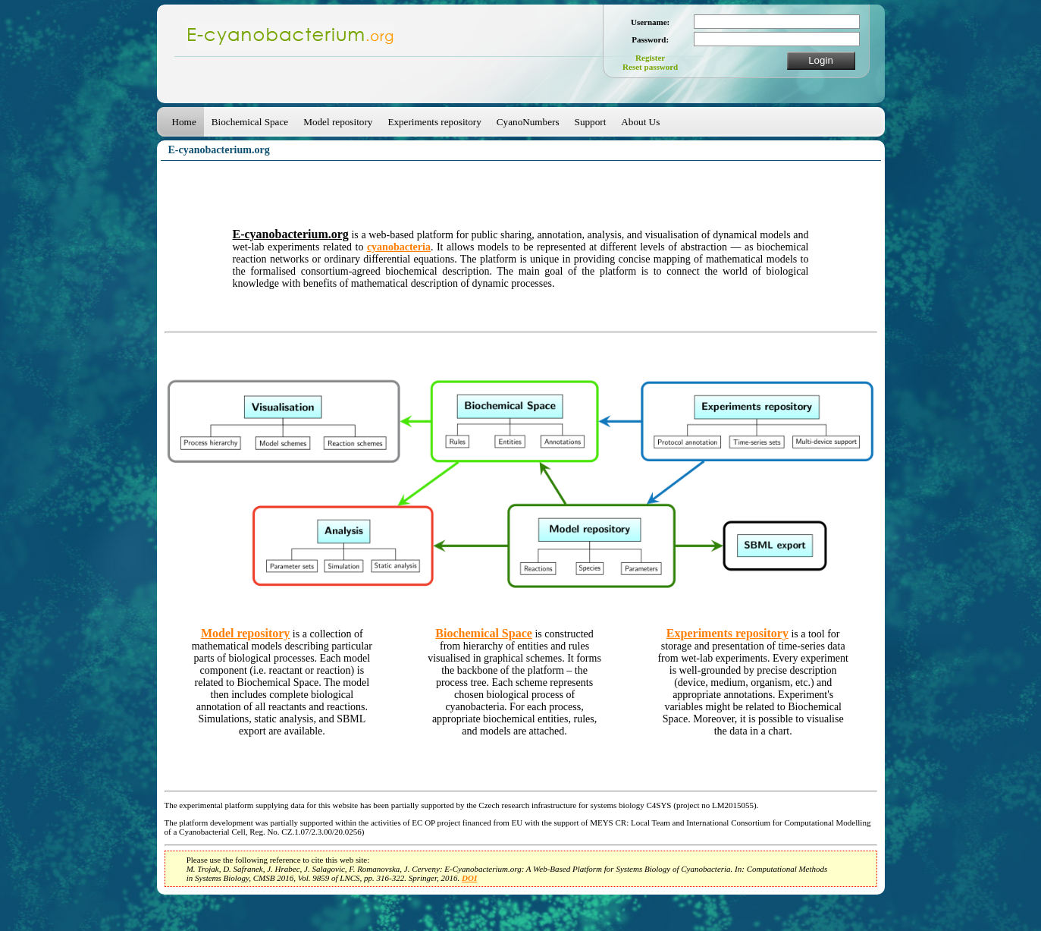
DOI (469, 877)
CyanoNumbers (528, 121)
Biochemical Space (250, 121)
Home (184, 121)
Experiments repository (434, 121)
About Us (640, 121)
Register (650, 57)
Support (591, 121)
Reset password (650, 66)
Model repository (337, 121)
